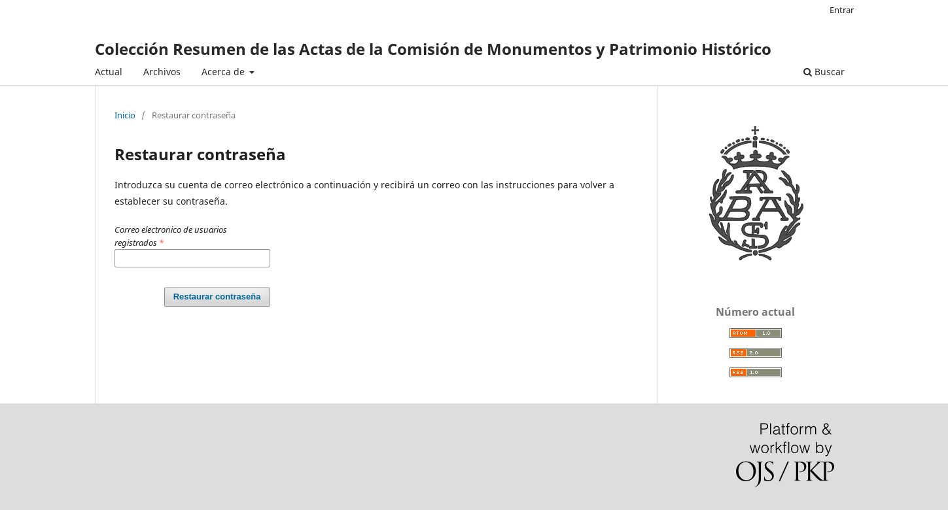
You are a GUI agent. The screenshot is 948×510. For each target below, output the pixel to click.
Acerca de (224, 71)
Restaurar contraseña (217, 296)
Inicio (124, 115)
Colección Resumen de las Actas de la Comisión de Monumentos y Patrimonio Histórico (433, 49)
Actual (108, 71)
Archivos (162, 71)
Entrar (842, 10)
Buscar (824, 71)
